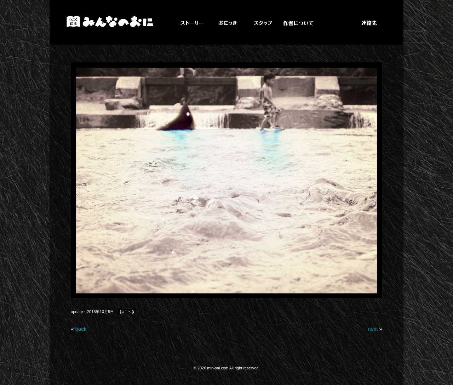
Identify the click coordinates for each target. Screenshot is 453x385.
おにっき (127, 311)
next (373, 329)
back (81, 329)
